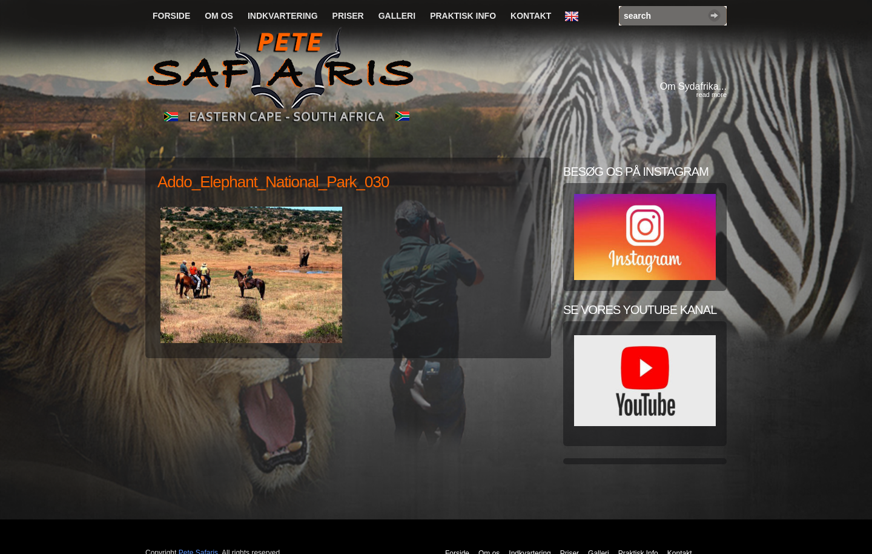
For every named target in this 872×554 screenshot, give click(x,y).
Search (714, 15)
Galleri (396, 16)
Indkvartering (283, 16)
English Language (574, 17)
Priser (348, 16)
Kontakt (530, 16)
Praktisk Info (463, 16)
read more (711, 94)
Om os (219, 16)
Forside (171, 16)
